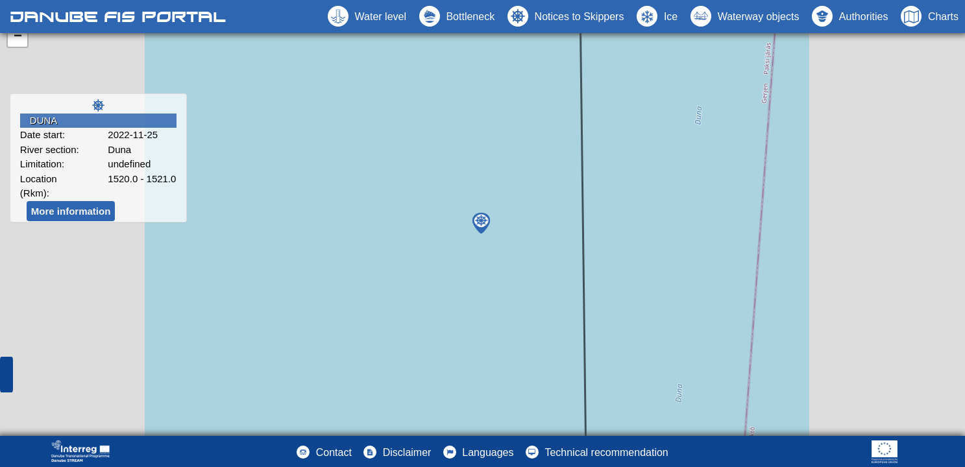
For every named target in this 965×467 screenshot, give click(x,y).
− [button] (18, 37)
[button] (744, 16)
